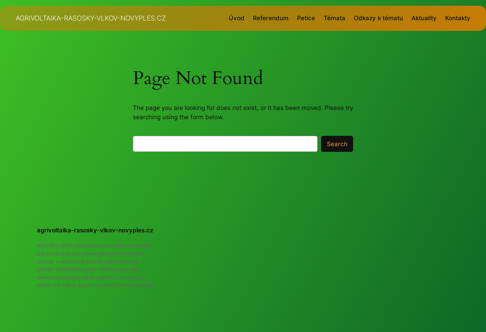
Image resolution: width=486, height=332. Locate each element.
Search (337, 144)
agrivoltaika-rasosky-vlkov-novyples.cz (91, 18)
